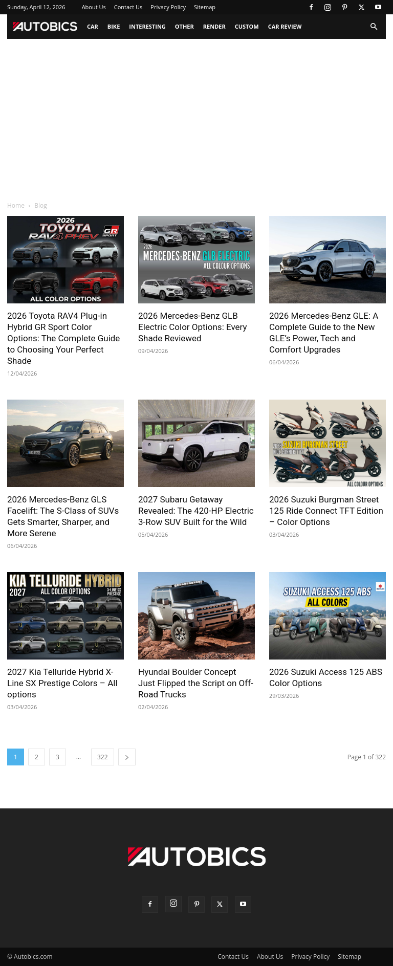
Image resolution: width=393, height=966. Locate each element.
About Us (94, 7)
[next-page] (127, 757)
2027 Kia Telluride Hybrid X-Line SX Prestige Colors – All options (62, 683)
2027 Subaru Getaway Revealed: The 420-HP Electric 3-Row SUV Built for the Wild (196, 510)
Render (214, 26)
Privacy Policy (168, 7)
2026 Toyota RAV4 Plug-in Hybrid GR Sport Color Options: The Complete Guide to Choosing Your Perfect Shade (63, 338)
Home (16, 205)
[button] (373, 27)
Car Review (285, 26)
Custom (247, 26)
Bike (113, 26)
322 (102, 757)
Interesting (147, 26)
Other (184, 26)
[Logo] (44, 26)
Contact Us (128, 7)
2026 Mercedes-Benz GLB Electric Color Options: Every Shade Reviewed (192, 327)
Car (92, 26)
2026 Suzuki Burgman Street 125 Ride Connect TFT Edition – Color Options (326, 510)
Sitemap (204, 7)
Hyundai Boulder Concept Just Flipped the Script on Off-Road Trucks (195, 683)
